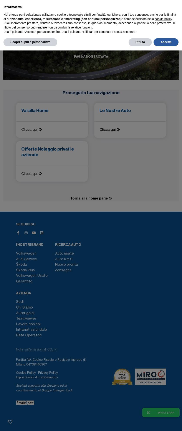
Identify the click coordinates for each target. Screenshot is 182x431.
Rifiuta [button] (140, 42)
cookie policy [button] (163, 19)
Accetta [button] (166, 42)
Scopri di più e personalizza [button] (30, 42)
